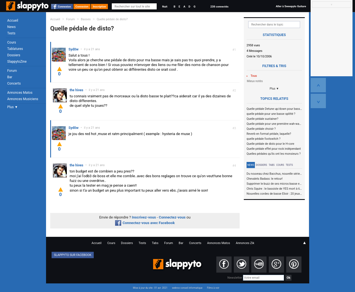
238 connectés (219, 6)
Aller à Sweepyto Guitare (291, 6)
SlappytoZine (17, 62)
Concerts (14, 83)
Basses (86, 19)
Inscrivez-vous (144, 217)
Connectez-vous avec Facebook (145, 223)
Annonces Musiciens (22, 99)
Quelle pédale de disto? (112, 19)
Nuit (164, 6)
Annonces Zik (245, 243)
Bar (9, 77)
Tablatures (15, 49)
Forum (12, 71)
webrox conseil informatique (187, 287)
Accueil (12, 20)
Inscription (99, 6)
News (11, 27)
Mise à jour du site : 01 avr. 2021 (150, 287)
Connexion (64, 6)
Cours (11, 42)
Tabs (272, 165)
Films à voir (213, 287)
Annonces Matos (19, 93)
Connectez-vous (172, 217)
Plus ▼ (12, 107)
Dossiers (13, 55)
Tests (11, 33)
